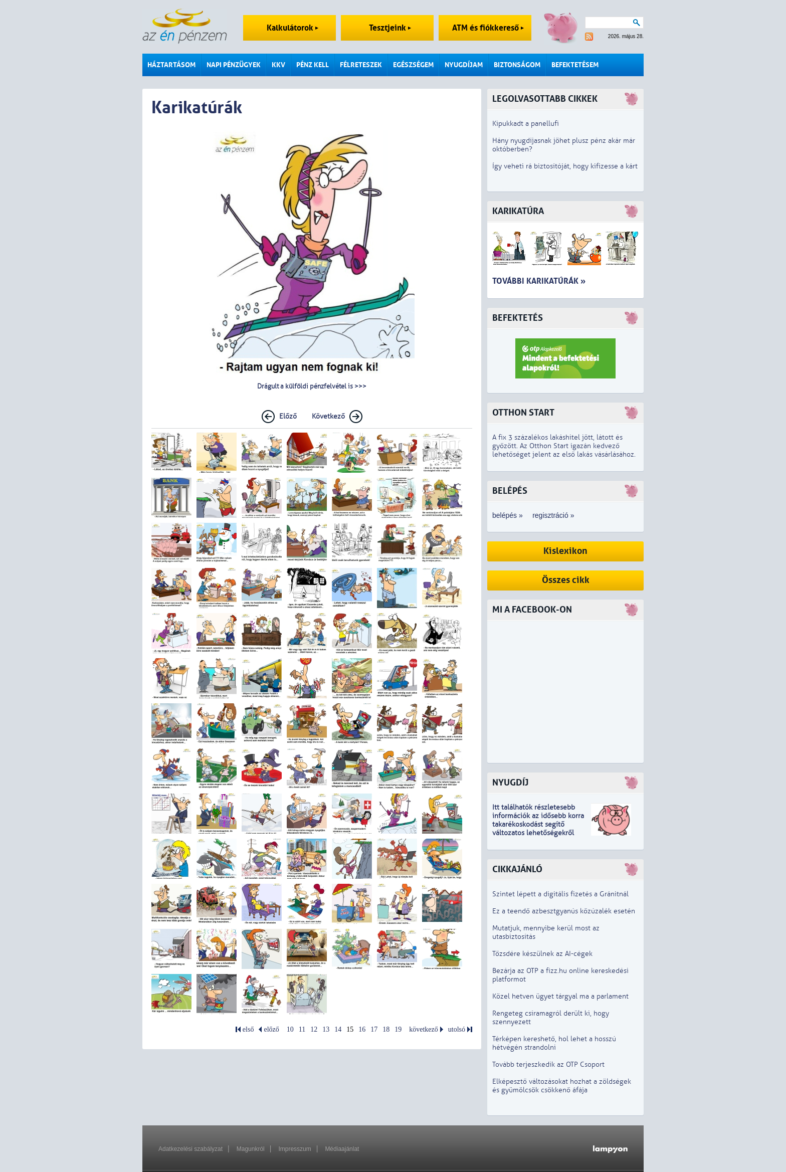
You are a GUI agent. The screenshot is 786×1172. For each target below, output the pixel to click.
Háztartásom (171, 65)
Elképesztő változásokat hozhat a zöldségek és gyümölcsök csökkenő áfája (561, 1085)
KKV (278, 65)
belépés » (507, 515)
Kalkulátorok (292, 28)
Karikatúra (518, 211)
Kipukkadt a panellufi (525, 123)
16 (361, 1029)
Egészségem (413, 65)
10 (290, 1029)
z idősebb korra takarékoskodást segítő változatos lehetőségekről (538, 824)
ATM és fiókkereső (488, 28)
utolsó (456, 1029)
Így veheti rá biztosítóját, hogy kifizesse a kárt (565, 166)
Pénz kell (312, 65)
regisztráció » (553, 515)
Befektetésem (575, 65)
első (248, 1029)
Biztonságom (517, 65)
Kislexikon (565, 551)
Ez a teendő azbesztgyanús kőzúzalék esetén (563, 911)
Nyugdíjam (464, 65)
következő (423, 1029)
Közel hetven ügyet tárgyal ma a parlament (560, 996)
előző (271, 1029)
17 (373, 1029)
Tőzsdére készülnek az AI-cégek (542, 953)
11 (302, 1029)
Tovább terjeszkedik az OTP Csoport (548, 1064)
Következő (328, 416)
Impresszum (294, 1148)
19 (398, 1029)
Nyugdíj (510, 782)
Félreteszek (361, 65)
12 (313, 1029)
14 (337, 1029)
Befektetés (517, 318)
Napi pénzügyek (234, 65)
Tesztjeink (390, 28)
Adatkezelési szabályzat (190, 1148)
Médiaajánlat (342, 1148)
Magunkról (251, 1148)
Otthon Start (523, 413)
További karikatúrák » (538, 281)
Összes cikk (566, 580)
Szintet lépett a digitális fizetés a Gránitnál (560, 894)
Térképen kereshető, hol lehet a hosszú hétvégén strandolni (554, 1043)
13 (325, 1029)
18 (385, 1029)
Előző (288, 416)
